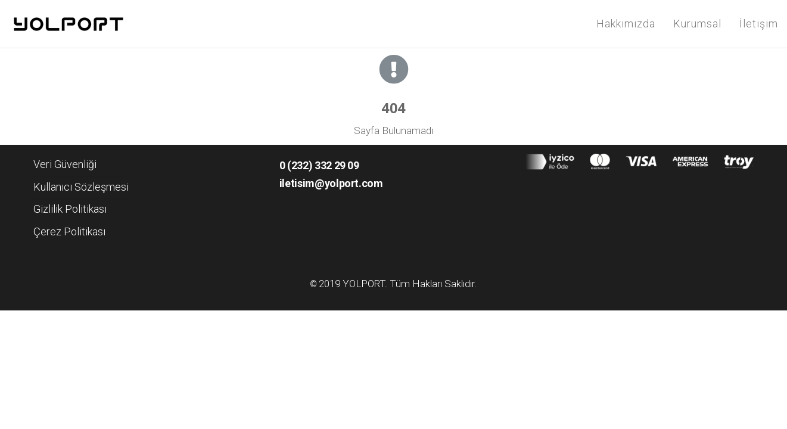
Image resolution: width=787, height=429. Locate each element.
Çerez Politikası (69, 231)
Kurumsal (697, 23)
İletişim (758, 23)
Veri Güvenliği (65, 164)
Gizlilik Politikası (70, 209)
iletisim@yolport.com (331, 183)
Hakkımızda (625, 23)
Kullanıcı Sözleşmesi (81, 187)
